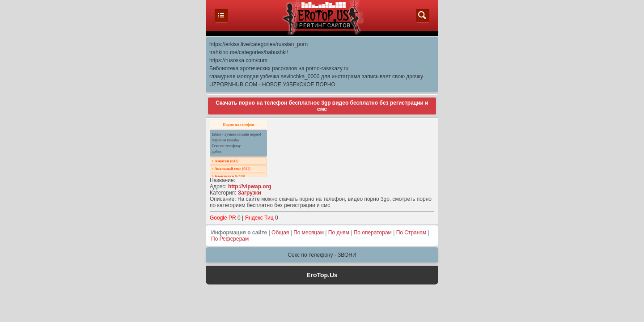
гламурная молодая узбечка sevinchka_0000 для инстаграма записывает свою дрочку (316, 76)
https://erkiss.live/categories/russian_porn (258, 44)
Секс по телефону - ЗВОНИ (322, 255)
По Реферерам (230, 239)
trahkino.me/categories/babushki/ (248, 52)
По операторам (373, 232)
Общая (280, 232)
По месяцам (308, 232)
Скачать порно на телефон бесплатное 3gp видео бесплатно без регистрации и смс (322, 106)
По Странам (411, 232)
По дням (338, 232)
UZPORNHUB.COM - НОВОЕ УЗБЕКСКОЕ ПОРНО (272, 84)
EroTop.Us (322, 275)
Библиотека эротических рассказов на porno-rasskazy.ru (278, 68)
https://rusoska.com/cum (238, 60)
